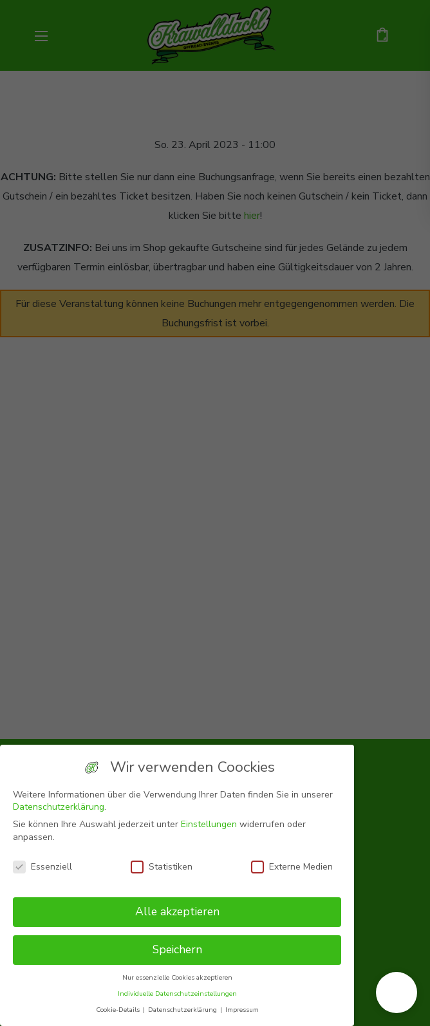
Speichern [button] (177, 949)
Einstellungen (209, 824)
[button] (396, 992)
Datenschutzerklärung (58, 807)
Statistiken (161, 867)
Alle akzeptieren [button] (177, 911)
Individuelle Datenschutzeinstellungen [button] (177, 993)
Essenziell (42, 867)
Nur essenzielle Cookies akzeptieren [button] (177, 977)
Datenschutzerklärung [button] (183, 1009)
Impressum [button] (242, 1009)
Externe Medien (292, 867)
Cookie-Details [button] (119, 1009)
